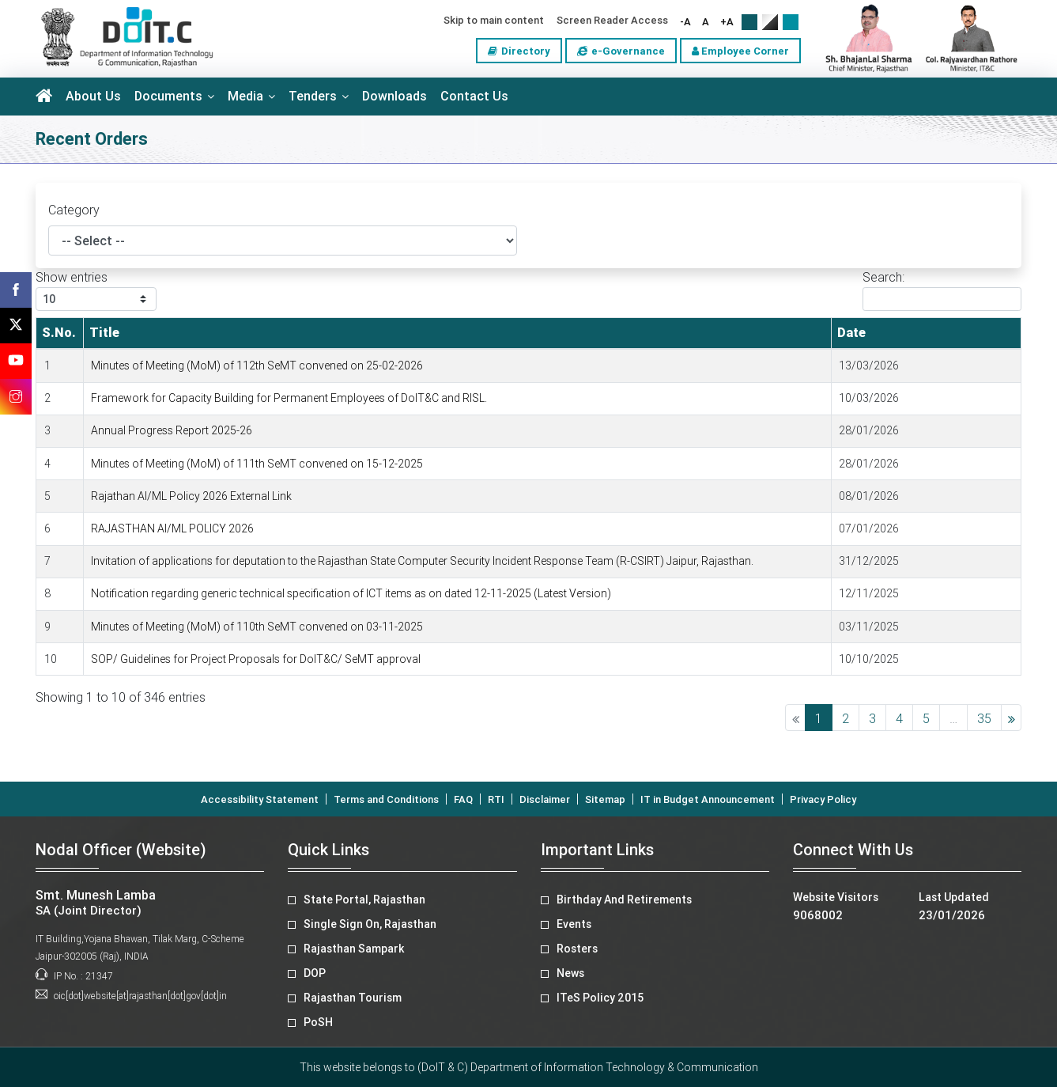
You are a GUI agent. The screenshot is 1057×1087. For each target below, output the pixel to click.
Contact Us (474, 96)
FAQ (463, 799)
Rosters (577, 948)
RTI (496, 799)
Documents (168, 96)
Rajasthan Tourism (353, 997)
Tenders (313, 96)
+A (727, 22)
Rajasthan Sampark (354, 948)
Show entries (96, 290)
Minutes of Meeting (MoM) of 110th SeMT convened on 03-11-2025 (257, 626)
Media (245, 96)
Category (74, 210)
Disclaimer (544, 799)
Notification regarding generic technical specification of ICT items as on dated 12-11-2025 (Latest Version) (351, 593)
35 (984, 718)
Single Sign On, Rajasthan (370, 924)
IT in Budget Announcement (707, 799)
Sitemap (605, 799)
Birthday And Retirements (624, 899)
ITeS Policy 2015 (600, 997)
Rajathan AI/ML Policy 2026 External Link (191, 496)
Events (574, 924)
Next (1011, 717)
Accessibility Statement (260, 799)
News (570, 973)
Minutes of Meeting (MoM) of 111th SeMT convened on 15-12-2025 (257, 463)
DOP (315, 973)
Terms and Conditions (386, 799)
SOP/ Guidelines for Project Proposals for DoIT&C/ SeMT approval (256, 659)
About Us (93, 96)
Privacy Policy (823, 799)
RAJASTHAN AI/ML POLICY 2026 (172, 528)
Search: (942, 290)
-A (685, 22)
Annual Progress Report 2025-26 (171, 430)
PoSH (318, 1022)
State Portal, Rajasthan (364, 899)
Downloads (394, 96)
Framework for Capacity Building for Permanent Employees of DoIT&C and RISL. (289, 398)
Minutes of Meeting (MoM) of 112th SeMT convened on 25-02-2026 (257, 365)
